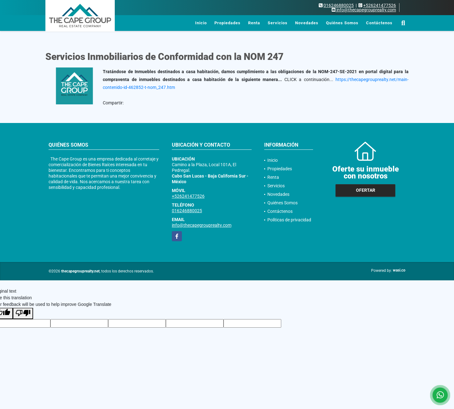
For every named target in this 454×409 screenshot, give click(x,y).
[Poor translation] (23, 313)
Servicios (278, 22)
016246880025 (338, 5)
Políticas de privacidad (289, 219)
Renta (254, 22)
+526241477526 (379, 5)
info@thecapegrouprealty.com (201, 225)
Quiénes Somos (342, 22)
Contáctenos (379, 22)
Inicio (201, 22)
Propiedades (227, 22)
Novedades (306, 22)
